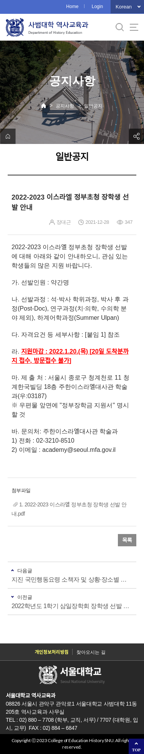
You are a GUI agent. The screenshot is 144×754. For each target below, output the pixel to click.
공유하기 (136, 136)
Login (97, 6)
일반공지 (93, 106)
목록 (127, 540)
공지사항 (65, 106)
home (7, 136)
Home (72, 6)
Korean (124, 7)
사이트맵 (134, 27)
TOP (136, 749)
